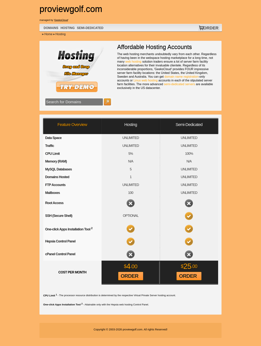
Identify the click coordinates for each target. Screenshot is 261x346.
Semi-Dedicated (90, 28)
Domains (51, 28)
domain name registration (182, 76)
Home (48, 34)
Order (211, 28)
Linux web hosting (146, 80)
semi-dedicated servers (179, 84)
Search (107, 101)
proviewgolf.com (132, 329)
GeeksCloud (61, 20)
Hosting (68, 28)
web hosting (133, 61)
